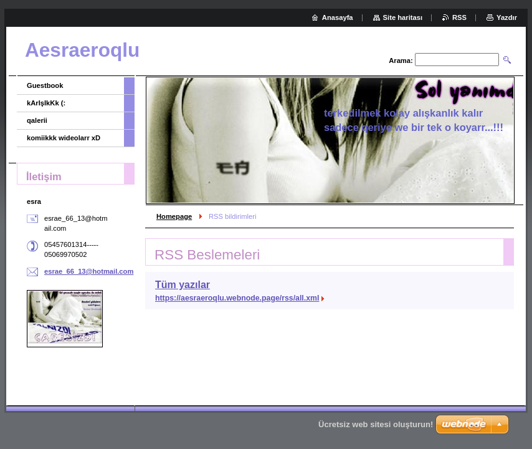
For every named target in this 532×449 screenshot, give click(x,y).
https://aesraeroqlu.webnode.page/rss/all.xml (237, 298)
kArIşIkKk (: (46, 103)
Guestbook (45, 85)
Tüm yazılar (182, 284)
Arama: (401, 60)
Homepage (174, 216)
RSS (459, 17)
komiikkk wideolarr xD (63, 138)
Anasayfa (337, 17)
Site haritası (402, 17)
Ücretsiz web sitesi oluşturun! (375, 424)
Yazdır (506, 17)
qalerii (37, 120)
